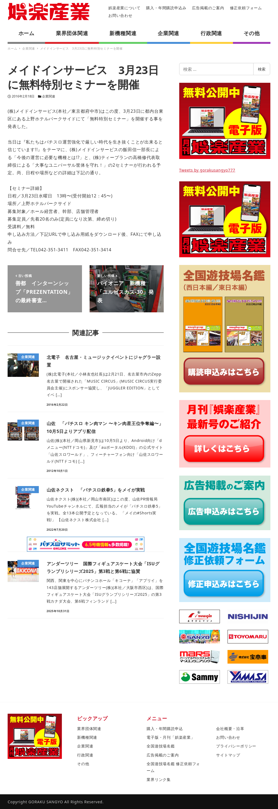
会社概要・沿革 (230, 728)
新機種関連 (87, 737)
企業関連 (48, 96)
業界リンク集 (159, 779)
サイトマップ (228, 755)
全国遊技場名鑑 (161, 746)
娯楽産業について (124, 7)
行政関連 (85, 755)
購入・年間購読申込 (165, 728)
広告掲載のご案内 (208, 7)
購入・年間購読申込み (166, 7)
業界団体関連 (89, 728)
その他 (83, 763)
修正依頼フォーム (246, 7)
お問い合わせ (120, 15)
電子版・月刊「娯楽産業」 (171, 737)
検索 (262, 69)
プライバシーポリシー (236, 746)
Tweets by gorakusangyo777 (207, 170)
